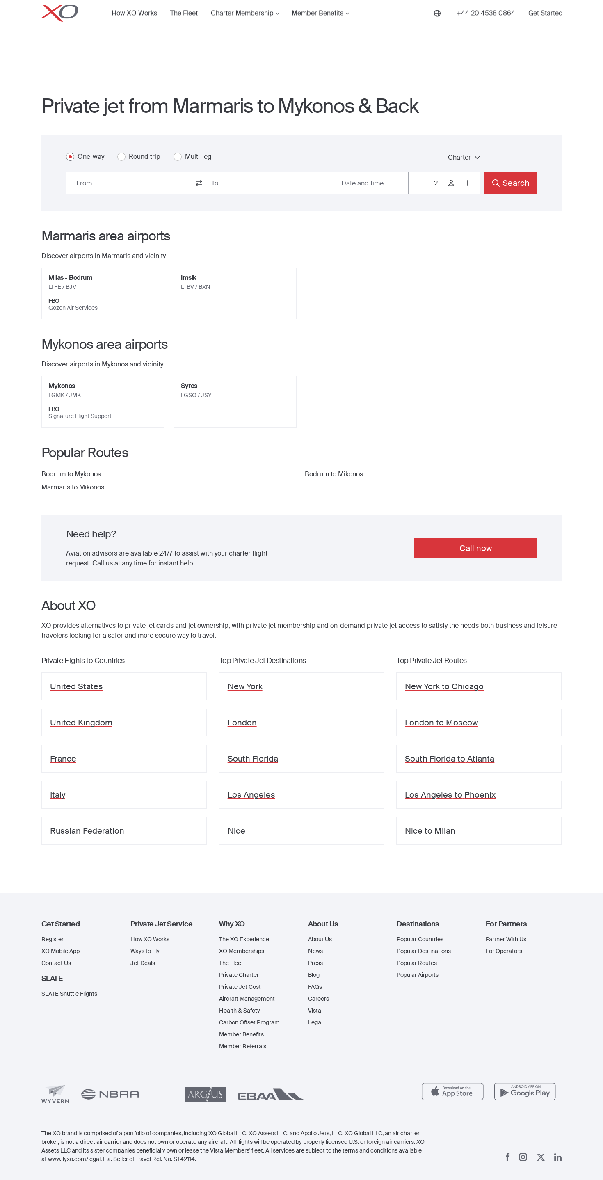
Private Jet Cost (240, 986)
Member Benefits (317, 26)
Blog (314, 975)
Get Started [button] (545, 26)
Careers (318, 998)
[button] (79, 924)
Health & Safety (239, 1010)
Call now (475, 548)
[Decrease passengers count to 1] (420, 183)
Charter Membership (242, 26)
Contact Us (56, 963)
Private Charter (239, 975)
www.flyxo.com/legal (74, 1159)
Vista (314, 1010)
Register (52, 939)
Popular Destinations (424, 951)
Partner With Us (506, 939)
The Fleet (184, 26)
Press (315, 963)
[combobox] (132, 183)
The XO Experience (244, 939)
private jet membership (280, 625)
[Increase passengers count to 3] (468, 183)
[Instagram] (523, 1157)
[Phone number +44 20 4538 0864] (486, 26)
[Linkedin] (558, 1157)
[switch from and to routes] (199, 183)
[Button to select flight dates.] (369, 183)
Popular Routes (417, 963)
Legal (315, 1022)
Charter (464, 157)
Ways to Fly (145, 951)
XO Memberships (241, 951)
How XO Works (134, 26)
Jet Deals (142, 963)
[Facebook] (508, 1157)
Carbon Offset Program (249, 1022)
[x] (541, 1157)
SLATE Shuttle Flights (69, 993)
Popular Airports (418, 975)
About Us (320, 939)
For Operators (504, 951)
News (315, 951)
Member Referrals (242, 1046)
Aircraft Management (247, 998)
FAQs (315, 986)
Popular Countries (420, 939)
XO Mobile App (60, 951)
